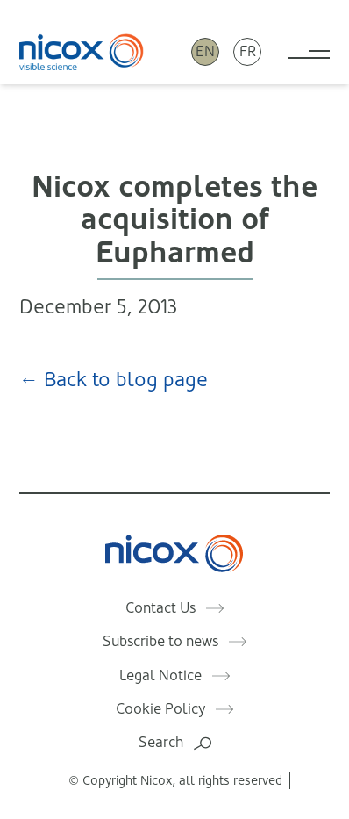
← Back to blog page (113, 380)
